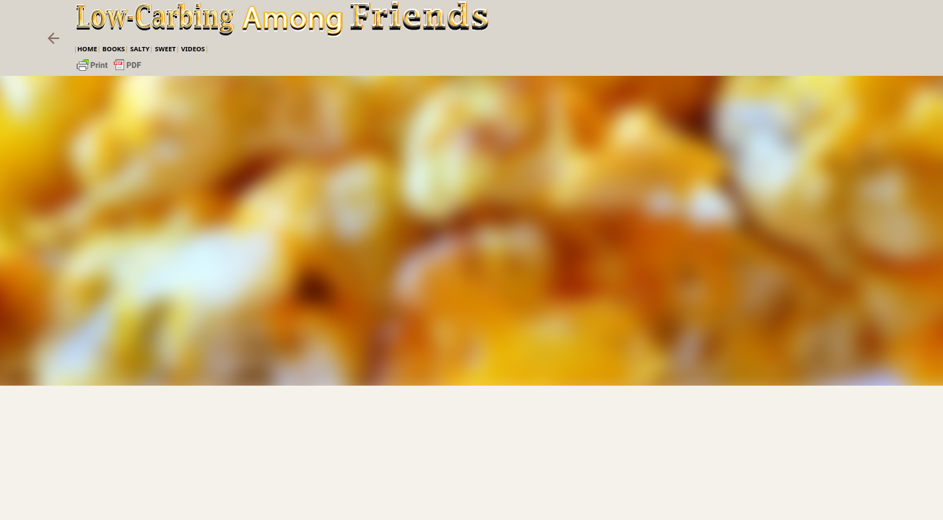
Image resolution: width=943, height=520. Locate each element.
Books (114, 48)
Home (87, 48)
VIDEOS (193, 48)
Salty (139, 48)
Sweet (165, 48)
